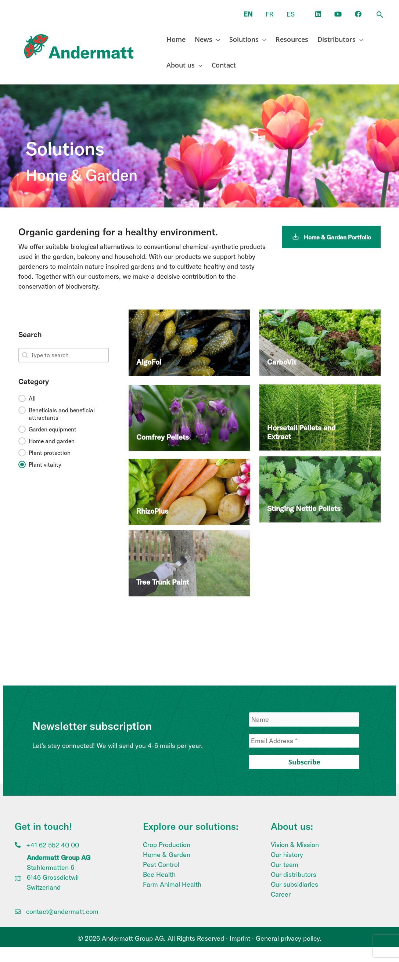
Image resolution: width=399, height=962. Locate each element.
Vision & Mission (295, 844)
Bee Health (159, 874)
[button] (379, 15)
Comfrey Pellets (162, 419)
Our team (284, 864)
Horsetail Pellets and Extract (301, 407)
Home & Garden (166, 854)
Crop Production (166, 844)
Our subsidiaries (294, 884)
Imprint (240, 938)
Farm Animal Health (172, 884)
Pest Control (161, 864)
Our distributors (293, 874)
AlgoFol (148, 350)
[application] (216, 39)
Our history (287, 854)
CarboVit (281, 347)
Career (281, 894)
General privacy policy (288, 938)
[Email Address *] (304, 741)
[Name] (304, 719)
